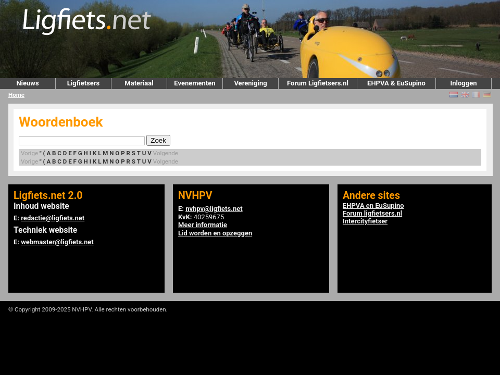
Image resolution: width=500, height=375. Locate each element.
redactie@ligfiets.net (52, 218)
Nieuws (27, 83)
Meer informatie (202, 225)
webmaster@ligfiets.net (57, 242)
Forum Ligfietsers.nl (317, 83)
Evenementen (194, 83)
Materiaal (138, 83)
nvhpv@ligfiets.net (213, 209)
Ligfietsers (83, 83)
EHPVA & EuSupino (396, 83)
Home (16, 94)
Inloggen (463, 83)
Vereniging (250, 83)
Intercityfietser (365, 221)
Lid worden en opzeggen (215, 233)
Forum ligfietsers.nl (372, 213)
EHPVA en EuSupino (373, 205)
